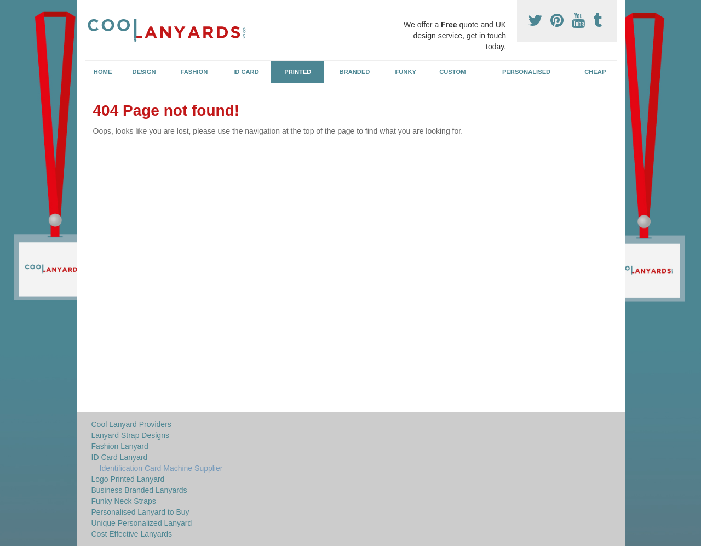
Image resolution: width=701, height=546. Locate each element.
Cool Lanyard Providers (131, 424)
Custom (452, 72)
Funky (405, 72)
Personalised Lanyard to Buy (140, 512)
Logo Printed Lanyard (128, 479)
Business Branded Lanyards (139, 490)
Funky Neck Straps (123, 501)
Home (103, 72)
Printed (297, 72)
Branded (355, 72)
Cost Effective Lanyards (132, 534)
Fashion (194, 72)
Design (144, 72)
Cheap (595, 72)
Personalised (526, 72)
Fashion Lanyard (119, 446)
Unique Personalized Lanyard (141, 523)
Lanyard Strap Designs (130, 435)
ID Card (246, 72)
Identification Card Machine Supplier (161, 468)
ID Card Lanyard (119, 457)
